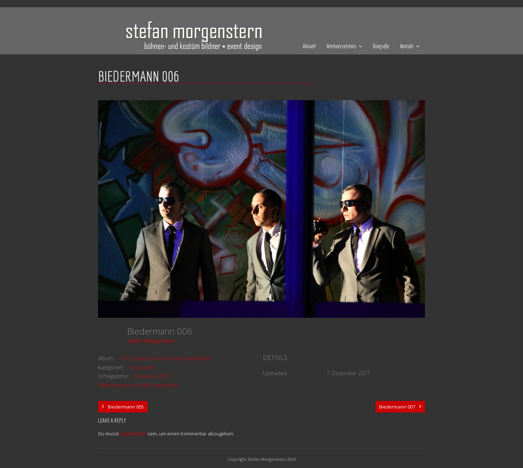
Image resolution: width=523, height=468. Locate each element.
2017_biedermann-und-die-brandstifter (165, 358)
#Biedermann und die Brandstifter (138, 385)
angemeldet (133, 433)
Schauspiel (141, 367)
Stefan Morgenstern (150, 340)
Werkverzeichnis (341, 46)
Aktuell (309, 46)
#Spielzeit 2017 (152, 376)
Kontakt (407, 46)
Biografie (381, 46)
